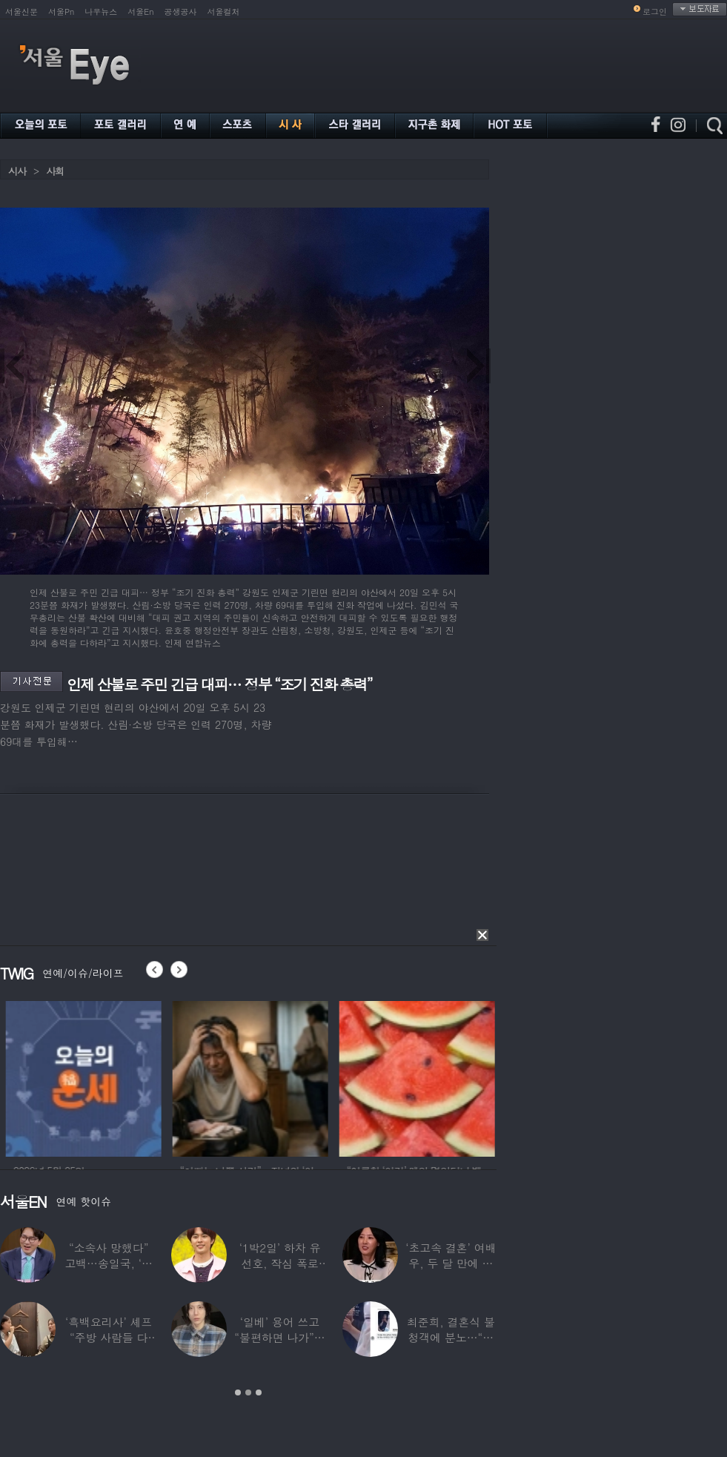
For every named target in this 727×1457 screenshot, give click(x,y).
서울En (140, 11)
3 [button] (259, 1392)
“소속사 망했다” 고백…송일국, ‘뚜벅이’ (108, 1263)
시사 (17, 171)
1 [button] (238, 1392)
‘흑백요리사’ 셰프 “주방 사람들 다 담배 (108, 1337)
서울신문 (21, 11)
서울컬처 (224, 11)
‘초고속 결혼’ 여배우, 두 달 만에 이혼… (450, 1263)
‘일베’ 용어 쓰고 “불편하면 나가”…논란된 (279, 1337)
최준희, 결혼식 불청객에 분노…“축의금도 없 (451, 1337)
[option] (123, 1076)
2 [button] (248, 1392)
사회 (55, 171)
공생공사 (181, 11)
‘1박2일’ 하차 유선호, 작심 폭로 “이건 (280, 1263)
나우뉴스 (100, 11)
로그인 (655, 11)
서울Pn (61, 11)
